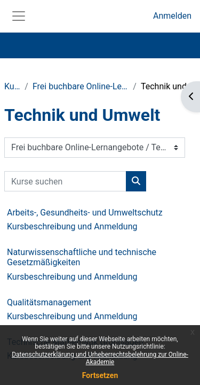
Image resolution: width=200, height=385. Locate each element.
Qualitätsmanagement (49, 302)
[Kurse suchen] (65, 181)
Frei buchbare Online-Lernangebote (81, 86)
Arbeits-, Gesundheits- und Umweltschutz (85, 212)
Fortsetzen (100, 375)
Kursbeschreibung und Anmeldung (72, 226)
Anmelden (172, 16)
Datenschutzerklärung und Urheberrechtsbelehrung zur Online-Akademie (100, 358)
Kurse (12, 86)
